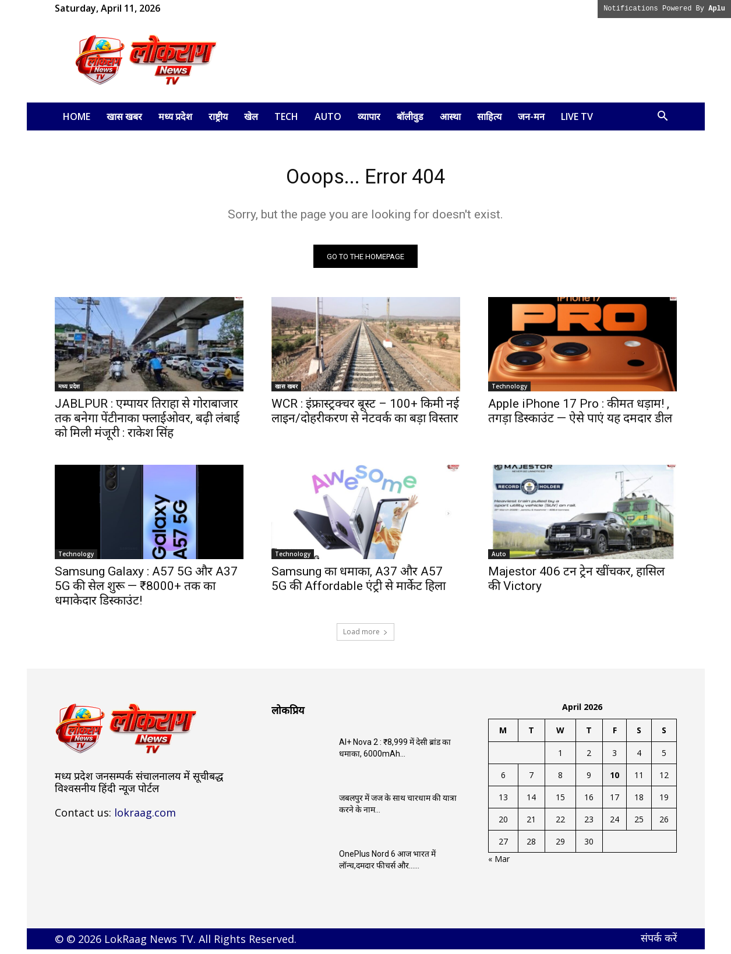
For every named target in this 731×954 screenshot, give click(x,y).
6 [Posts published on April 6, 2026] (503, 779)
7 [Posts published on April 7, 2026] (531, 779)
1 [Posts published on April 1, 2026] (560, 757)
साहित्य (489, 116)
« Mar (499, 863)
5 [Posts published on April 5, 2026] (664, 757)
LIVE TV (577, 116)
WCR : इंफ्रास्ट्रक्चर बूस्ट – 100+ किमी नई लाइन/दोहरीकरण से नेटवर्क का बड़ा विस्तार (365, 415)
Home (76, 116)
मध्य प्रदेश (175, 116)
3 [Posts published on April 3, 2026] (614, 757)
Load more (365, 636)
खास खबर (124, 116)
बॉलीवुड (410, 116)
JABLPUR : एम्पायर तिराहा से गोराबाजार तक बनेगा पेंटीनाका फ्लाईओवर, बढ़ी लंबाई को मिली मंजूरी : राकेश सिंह (147, 422)
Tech (286, 116)
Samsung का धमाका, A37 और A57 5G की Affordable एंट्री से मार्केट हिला (358, 583)
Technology (509, 391)
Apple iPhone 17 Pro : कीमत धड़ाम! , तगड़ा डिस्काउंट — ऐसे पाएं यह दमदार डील (580, 415)
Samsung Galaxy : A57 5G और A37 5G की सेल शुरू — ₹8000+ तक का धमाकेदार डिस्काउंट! (146, 590)
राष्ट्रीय (218, 116)
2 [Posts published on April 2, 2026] (589, 757)
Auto (328, 116)
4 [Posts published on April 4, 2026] (639, 757)
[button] (663, 117)
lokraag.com (145, 817)
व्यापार (369, 116)
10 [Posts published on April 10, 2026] (614, 779)
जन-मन (531, 116)
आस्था (450, 116)
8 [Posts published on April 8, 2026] (560, 779)
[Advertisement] (465, 60)
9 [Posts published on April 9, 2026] (589, 779)
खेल (251, 116)
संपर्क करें (659, 942)
